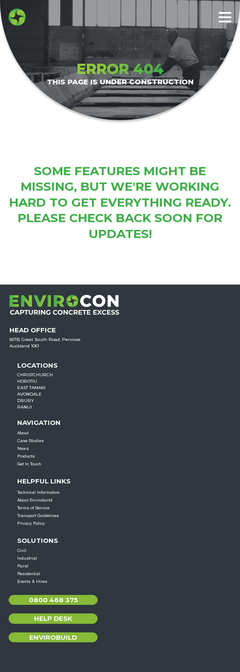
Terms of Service (33, 507)
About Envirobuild (34, 499)
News (23, 448)
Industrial (27, 558)
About (22, 432)
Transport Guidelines (38, 515)
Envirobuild (53, 637)
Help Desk (53, 618)
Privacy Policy (31, 523)
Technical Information (38, 492)
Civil (21, 550)
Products (26, 455)
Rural (22, 565)
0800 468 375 (53, 600)
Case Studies (30, 440)
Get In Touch (29, 463)
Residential (28, 573)
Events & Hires (32, 581)
